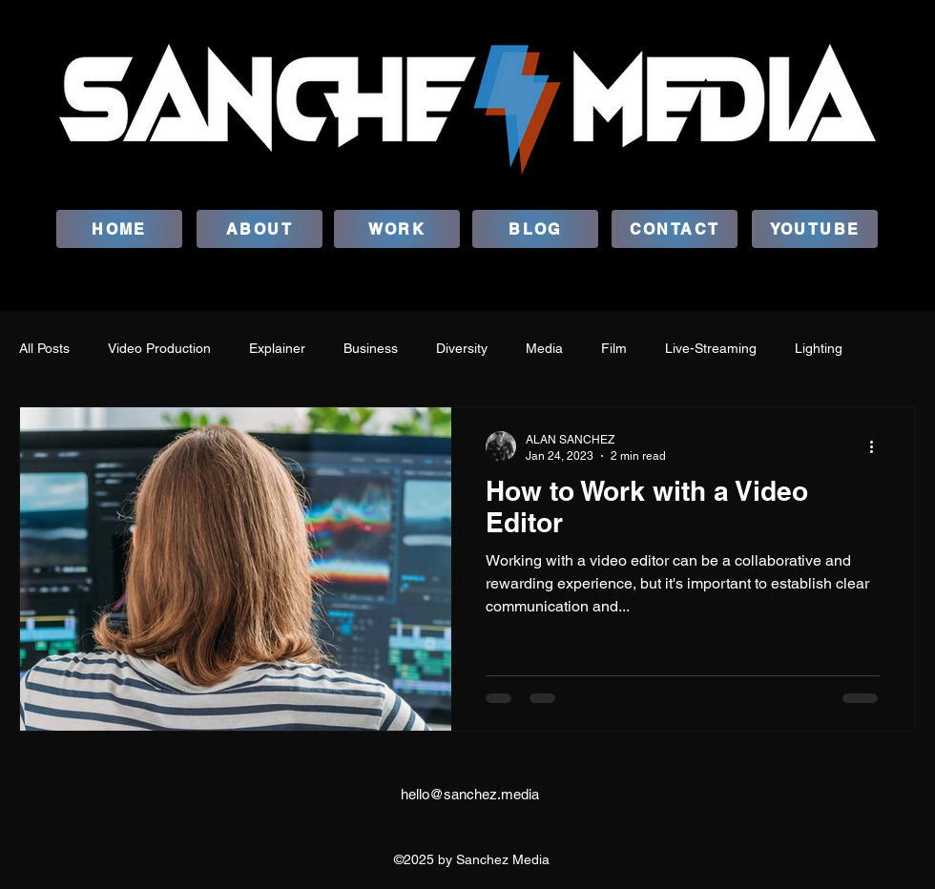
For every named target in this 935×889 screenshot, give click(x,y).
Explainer (277, 348)
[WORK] (397, 229)
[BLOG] (535, 229)
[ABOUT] (259, 229)
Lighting (818, 348)
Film (614, 348)
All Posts (44, 348)
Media (544, 348)
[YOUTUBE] (815, 229)
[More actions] (877, 446)
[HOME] (119, 229)
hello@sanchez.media (470, 794)
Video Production (159, 348)
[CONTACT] (675, 229)
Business (370, 348)
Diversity (462, 348)
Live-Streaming (711, 348)
